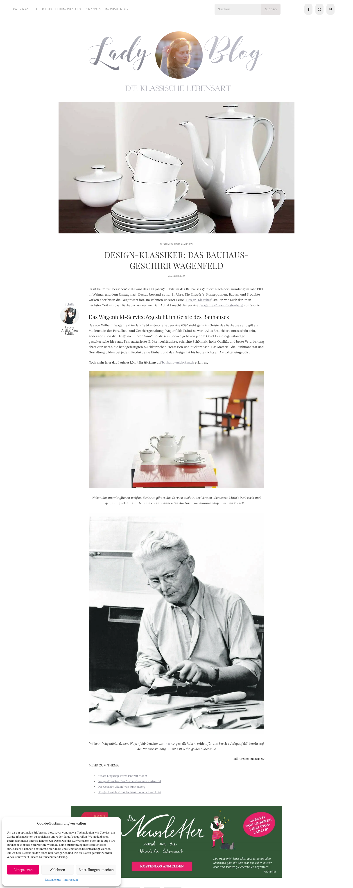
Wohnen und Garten (176, 244)
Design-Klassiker (198, 300)
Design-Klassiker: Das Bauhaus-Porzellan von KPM (129, 792)
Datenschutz (53, 879)
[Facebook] (308, 9)
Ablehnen (57, 870)
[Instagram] (319, 9)
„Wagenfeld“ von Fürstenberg (221, 305)
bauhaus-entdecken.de (178, 362)
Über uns (44, 9)
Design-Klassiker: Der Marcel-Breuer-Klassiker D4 (129, 781)
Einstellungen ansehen (96, 870)
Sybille (69, 304)
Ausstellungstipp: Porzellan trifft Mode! (122, 775)
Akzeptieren (23, 870)
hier (167, 743)
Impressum (70, 879)
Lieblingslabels (68, 9)
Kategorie (21, 9)
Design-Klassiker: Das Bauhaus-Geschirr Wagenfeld (176, 260)
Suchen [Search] (271, 9)
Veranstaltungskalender (106, 9)
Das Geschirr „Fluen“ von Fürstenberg (121, 786)
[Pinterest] (330, 9)
